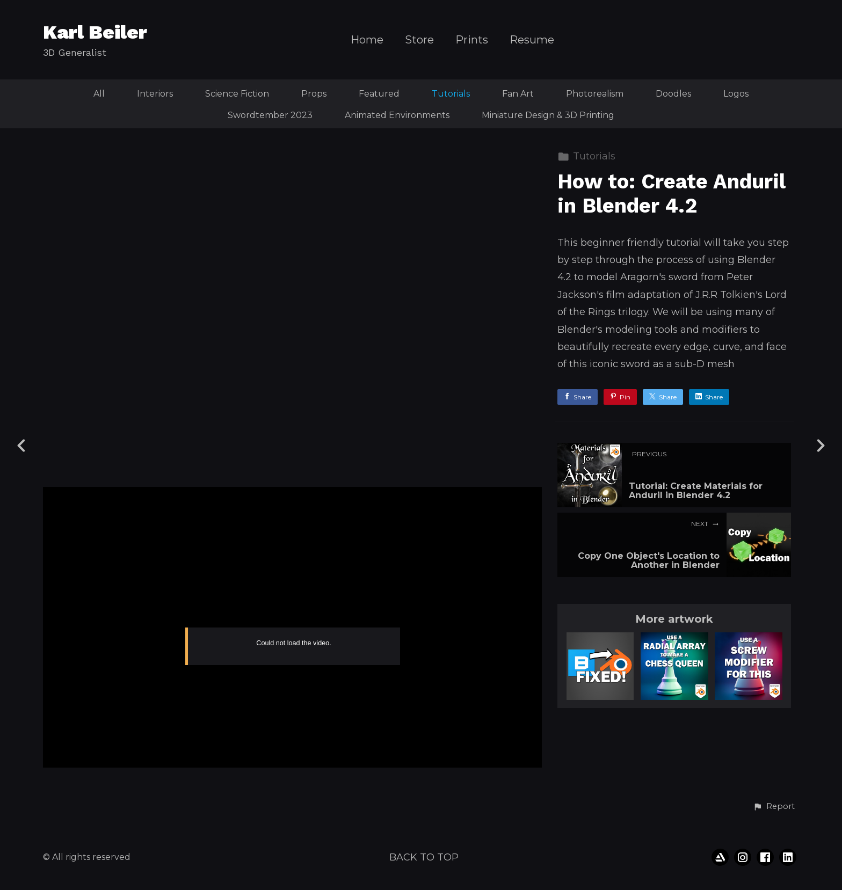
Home (367, 40)
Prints (471, 40)
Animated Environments (397, 115)
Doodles (673, 94)
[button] (774, 807)
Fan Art (518, 94)
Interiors (155, 94)
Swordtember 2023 (270, 115)
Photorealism (594, 94)
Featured (379, 94)
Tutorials (451, 94)
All (99, 94)
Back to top (424, 857)
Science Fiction (237, 94)
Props (313, 94)
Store (419, 40)
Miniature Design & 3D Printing (548, 115)
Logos (736, 94)
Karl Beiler (95, 32)
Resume (532, 40)
